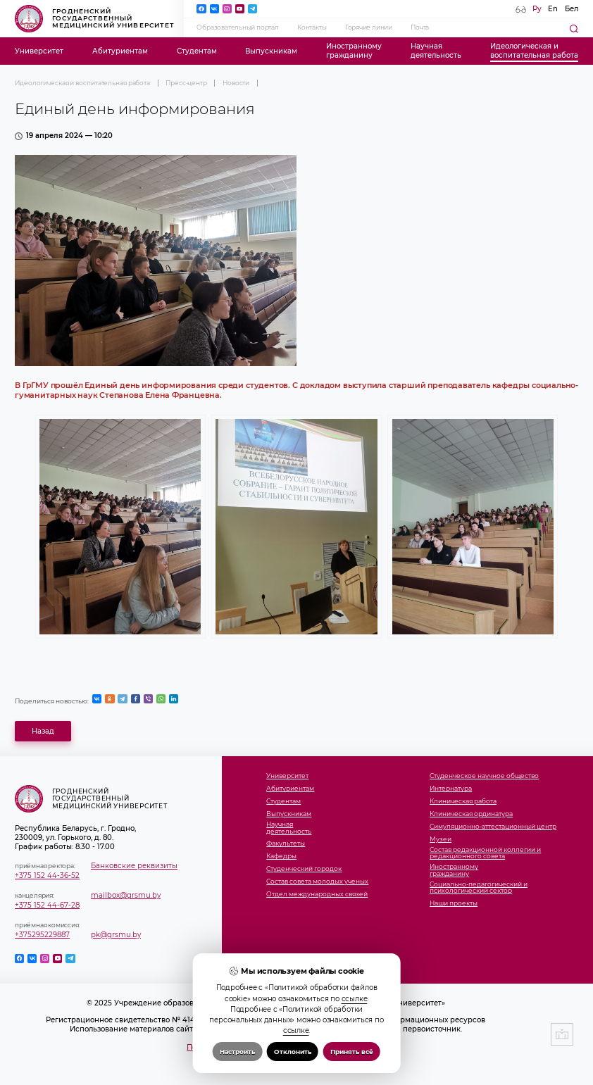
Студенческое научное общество (484, 776)
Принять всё (351, 1051)
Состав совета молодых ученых (317, 882)
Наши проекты (453, 904)
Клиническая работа (463, 801)
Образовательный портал (237, 27)
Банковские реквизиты (134, 865)
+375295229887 (42, 934)
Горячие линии (368, 27)
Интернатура (451, 789)
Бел (571, 8)
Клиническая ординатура (471, 814)
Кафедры (281, 856)
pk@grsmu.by (116, 934)
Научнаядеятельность (436, 51)
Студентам (197, 51)
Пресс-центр (186, 83)
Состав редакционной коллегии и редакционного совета (485, 853)
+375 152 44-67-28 (47, 905)
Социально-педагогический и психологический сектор (479, 888)
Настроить (237, 1051)
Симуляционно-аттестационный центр (493, 827)
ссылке (355, 998)
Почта (420, 27)
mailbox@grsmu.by (126, 895)
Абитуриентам (120, 51)
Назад (43, 731)
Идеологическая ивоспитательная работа (534, 51)
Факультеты (285, 844)
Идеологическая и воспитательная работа (82, 83)
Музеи (440, 839)
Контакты (311, 27)
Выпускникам (271, 51)
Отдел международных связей (317, 894)
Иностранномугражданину (354, 51)
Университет (39, 51)
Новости (236, 83)
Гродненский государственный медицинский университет (95, 18)
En (553, 8)
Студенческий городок (304, 869)
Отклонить (292, 1051)
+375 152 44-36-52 (47, 875)
